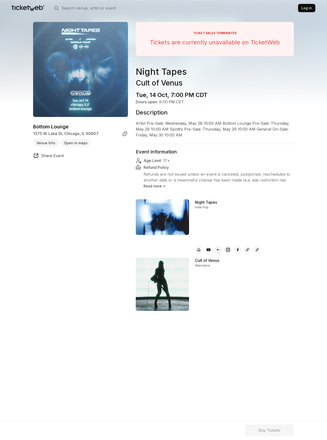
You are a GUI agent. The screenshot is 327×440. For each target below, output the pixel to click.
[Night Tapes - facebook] (238, 250)
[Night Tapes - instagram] (228, 250)
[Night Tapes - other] (247, 250)
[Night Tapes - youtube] (208, 250)
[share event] (48, 156)
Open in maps (76, 143)
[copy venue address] (125, 134)
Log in (306, 8)
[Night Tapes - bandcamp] (218, 250)
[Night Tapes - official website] (199, 250)
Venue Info (45, 143)
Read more (155, 186)
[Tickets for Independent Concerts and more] (28, 8)
